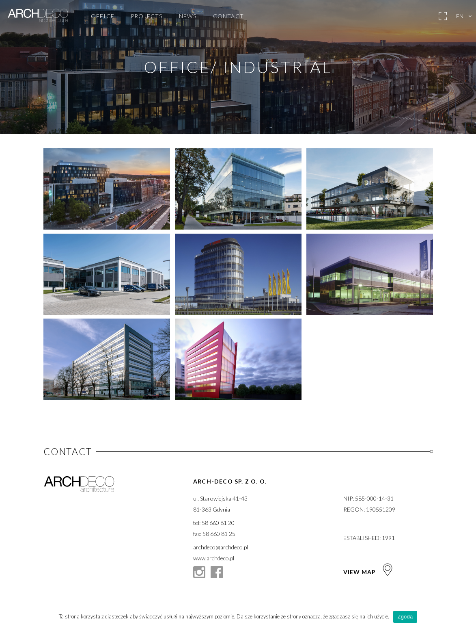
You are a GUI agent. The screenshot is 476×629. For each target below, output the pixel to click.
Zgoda (405, 617)
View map (368, 571)
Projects (147, 16)
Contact (228, 16)
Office (102, 16)
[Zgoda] (466, 617)
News (188, 16)
